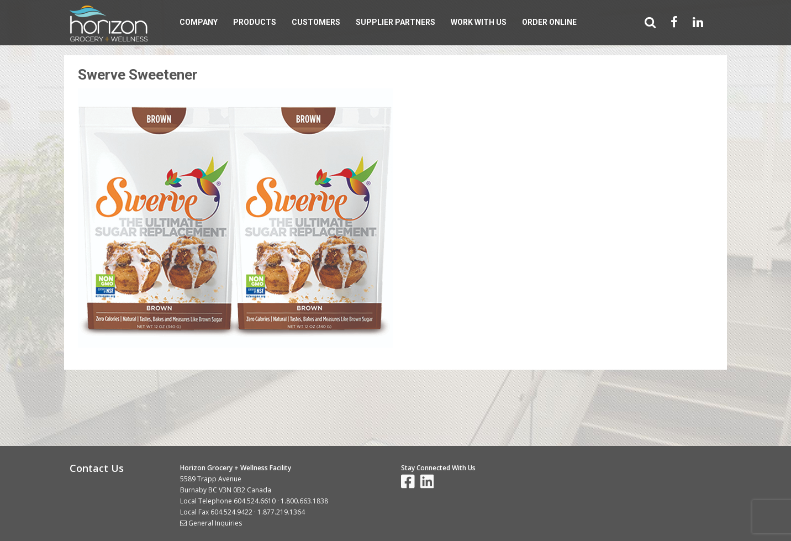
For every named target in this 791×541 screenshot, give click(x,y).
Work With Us (479, 22)
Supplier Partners (395, 22)
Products (254, 22)
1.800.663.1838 (304, 501)
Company (199, 22)
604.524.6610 (255, 501)
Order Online (549, 22)
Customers (316, 22)
